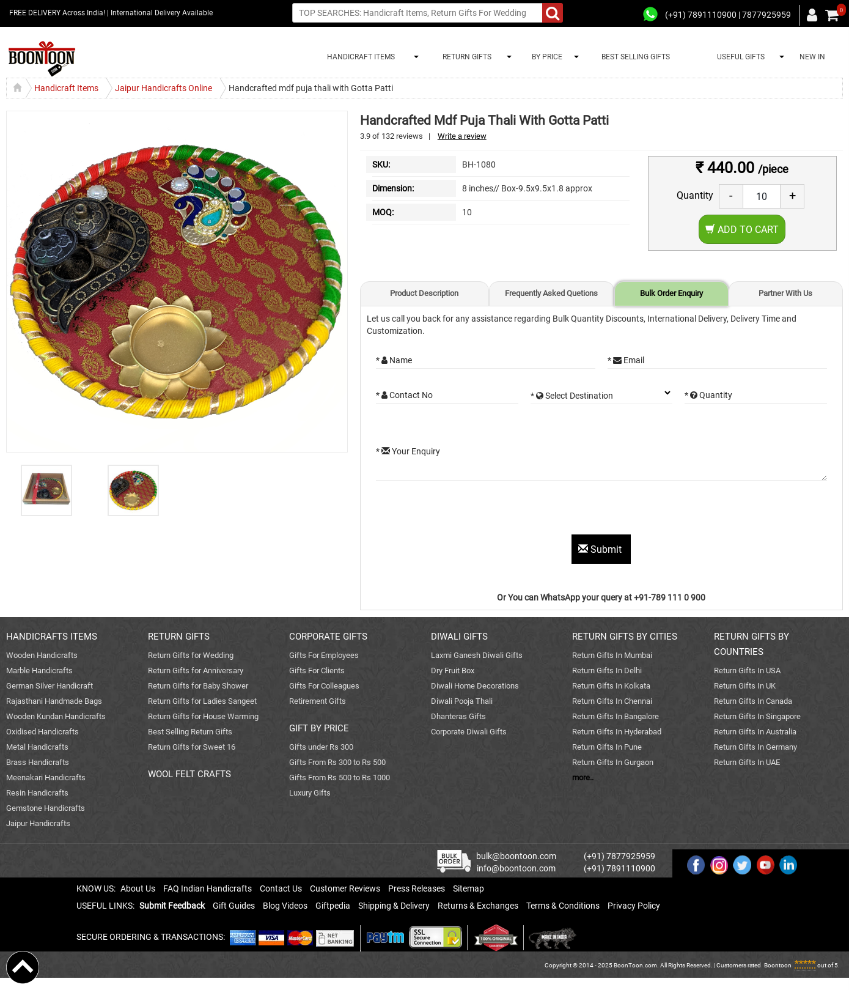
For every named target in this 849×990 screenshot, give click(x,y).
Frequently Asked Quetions (551, 293)
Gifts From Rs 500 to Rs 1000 (339, 777)
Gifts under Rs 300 (321, 747)
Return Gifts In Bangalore (615, 716)
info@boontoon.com (516, 868)
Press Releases (416, 888)
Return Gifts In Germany (755, 747)
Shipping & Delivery (394, 906)
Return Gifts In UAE (747, 762)
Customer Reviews (345, 888)
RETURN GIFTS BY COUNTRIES (751, 644)
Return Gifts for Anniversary (195, 670)
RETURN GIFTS (465, 57)
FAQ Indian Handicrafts (207, 888)
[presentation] (469, 510)
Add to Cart (742, 229)
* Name (394, 360)
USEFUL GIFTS (739, 57)
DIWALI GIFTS (459, 636)
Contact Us (281, 888)
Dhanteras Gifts (458, 716)
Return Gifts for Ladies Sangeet (202, 701)
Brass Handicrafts (37, 762)
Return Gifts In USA (747, 670)
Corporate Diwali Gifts (469, 731)
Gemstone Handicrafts (45, 808)
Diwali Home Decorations (475, 685)
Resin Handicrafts (37, 792)
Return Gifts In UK (745, 685)
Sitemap (468, 888)
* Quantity (708, 395)
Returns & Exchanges (478, 906)
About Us (137, 888)
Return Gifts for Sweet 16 (191, 747)
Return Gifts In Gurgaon (612, 762)
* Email (626, 360)
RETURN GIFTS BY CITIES (624, 636)
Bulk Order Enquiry (671, 293)
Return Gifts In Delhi (607, 670)
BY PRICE (545, 57)
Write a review (462, 136)
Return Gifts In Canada (753, 701)
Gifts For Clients (317, 670)
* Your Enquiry (408, 451)
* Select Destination (572, 396)
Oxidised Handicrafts (42, 731)
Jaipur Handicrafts (38, 823)
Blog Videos (285, 906)
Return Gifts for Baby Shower (198, 685)
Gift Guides (234, 906)
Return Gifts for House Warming (203, 716)
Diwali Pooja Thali (462, 701)
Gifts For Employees (324, 655)
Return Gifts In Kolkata (611, 685)
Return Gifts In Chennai (612, 701)
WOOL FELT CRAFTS (189, 774)
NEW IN (812, 57)
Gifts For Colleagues (324, 685)
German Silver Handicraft (49, 685)
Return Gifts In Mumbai (612, 655)
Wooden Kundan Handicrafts (56, 716)
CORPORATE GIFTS (328, 636)
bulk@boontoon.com (516, 856)
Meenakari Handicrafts (46, 777)
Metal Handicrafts (37, 747)
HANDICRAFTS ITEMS (51, 636)
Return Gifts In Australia (755, 731)
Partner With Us (785, 293)
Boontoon (778, 965)
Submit (601, 549)
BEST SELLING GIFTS (635, 57)
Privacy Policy (634, 906)
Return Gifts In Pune (607, 747)
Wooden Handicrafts (42, 655)
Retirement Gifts (317, 701)
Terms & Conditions (563, 906)
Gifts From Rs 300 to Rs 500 (337, 762)
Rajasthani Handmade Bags (54, 701)
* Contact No (404, 395)
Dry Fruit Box (452, 670)
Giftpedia (332, 906)
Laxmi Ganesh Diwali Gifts (477, 655)
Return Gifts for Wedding (190, 655)
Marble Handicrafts (39, 670)
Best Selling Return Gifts (190, 731)
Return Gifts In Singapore (757, 716)
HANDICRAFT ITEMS (359, 57)
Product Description (424, 293)
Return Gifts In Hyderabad (616, 731)
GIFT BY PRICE (319, 728)
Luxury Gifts (310, 792)
